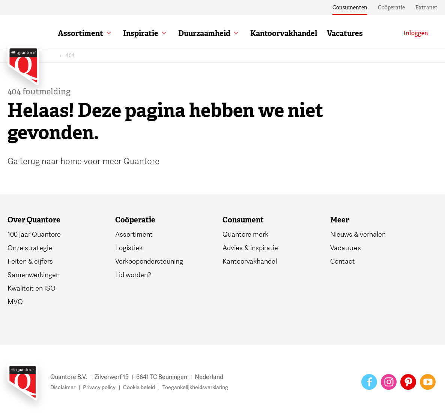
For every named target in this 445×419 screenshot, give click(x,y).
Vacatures (345, 33)
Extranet (426, 7)
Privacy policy (99, 387)
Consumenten (349, 7)
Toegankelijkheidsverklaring (195, 387)
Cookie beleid (139, 387)
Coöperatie (391, 7)
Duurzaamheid (204, 33)
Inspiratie (140, 33)
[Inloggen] (415, 33)
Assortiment (80, 33)
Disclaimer (62, 387)
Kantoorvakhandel (283, 33)
